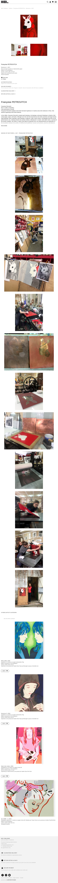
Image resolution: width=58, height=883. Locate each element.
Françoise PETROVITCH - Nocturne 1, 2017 (23, 8)
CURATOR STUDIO (11, 880)
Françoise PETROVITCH (9, 64)
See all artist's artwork (9, 618)
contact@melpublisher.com (7, 844)
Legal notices (16, 877)
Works (10, 8)
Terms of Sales (8, 877)
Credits (21, 877)
